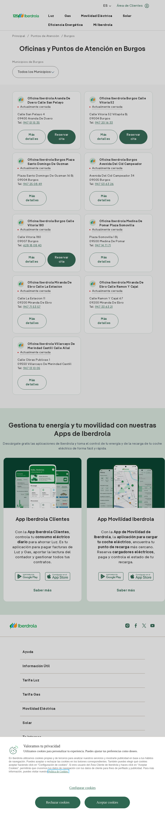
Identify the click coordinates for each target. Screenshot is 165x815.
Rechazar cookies (57, 805)
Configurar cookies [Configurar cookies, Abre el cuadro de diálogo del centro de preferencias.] (82, 791)
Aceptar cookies (107, 805)
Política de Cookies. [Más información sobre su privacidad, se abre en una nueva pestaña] (58, 774)
